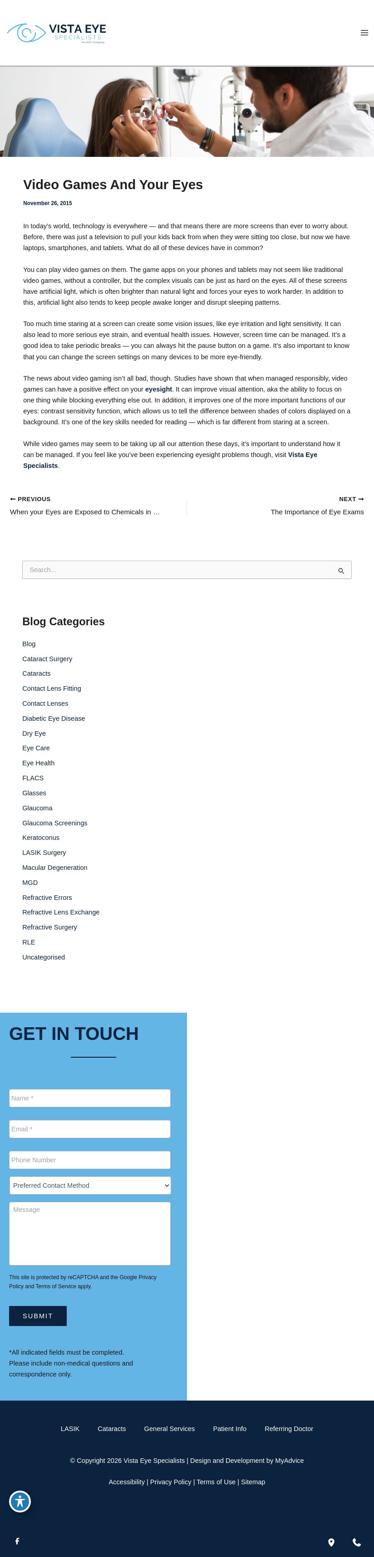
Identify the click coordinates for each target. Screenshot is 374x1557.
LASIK (70, 1428)
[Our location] (331, 1542)
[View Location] (211, 1093)
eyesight (158, 399)
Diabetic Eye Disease (53, 729)
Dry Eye (34, 744)
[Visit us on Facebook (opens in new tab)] (17, 1542)
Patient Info (229, 1428)
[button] (322, 1136)
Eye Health (38, 774)
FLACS (33, 789)
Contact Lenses (45, 714)
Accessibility (127, 1482)
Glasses (34, 804)
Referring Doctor (289, 1428)
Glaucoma (37, 819)
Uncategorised (43, 968)
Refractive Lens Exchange (60, 923)
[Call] (237, 1146)
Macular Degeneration (54, 879)
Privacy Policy (171, 1482)
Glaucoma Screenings (54, 834)
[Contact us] (357, 1542)
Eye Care (36, 759)
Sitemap (253, 1482)
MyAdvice (289, 1460)
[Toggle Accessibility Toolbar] (20, 1501)
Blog (28, 655)
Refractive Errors (47, 908)
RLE (28, 953)
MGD (30, 894)
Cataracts (36, 684)
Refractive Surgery (49, 938)
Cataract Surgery (47, 669)
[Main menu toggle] (364, 37)
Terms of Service (56, 1286)
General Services (169, 1428)
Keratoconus (40, 849)
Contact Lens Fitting (51, 699)
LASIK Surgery (44, 864)
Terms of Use (216, 1482)
